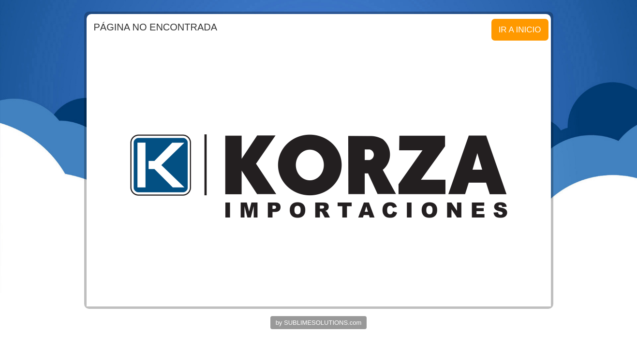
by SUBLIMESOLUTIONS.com (319, 322)
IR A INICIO (520, 29)
